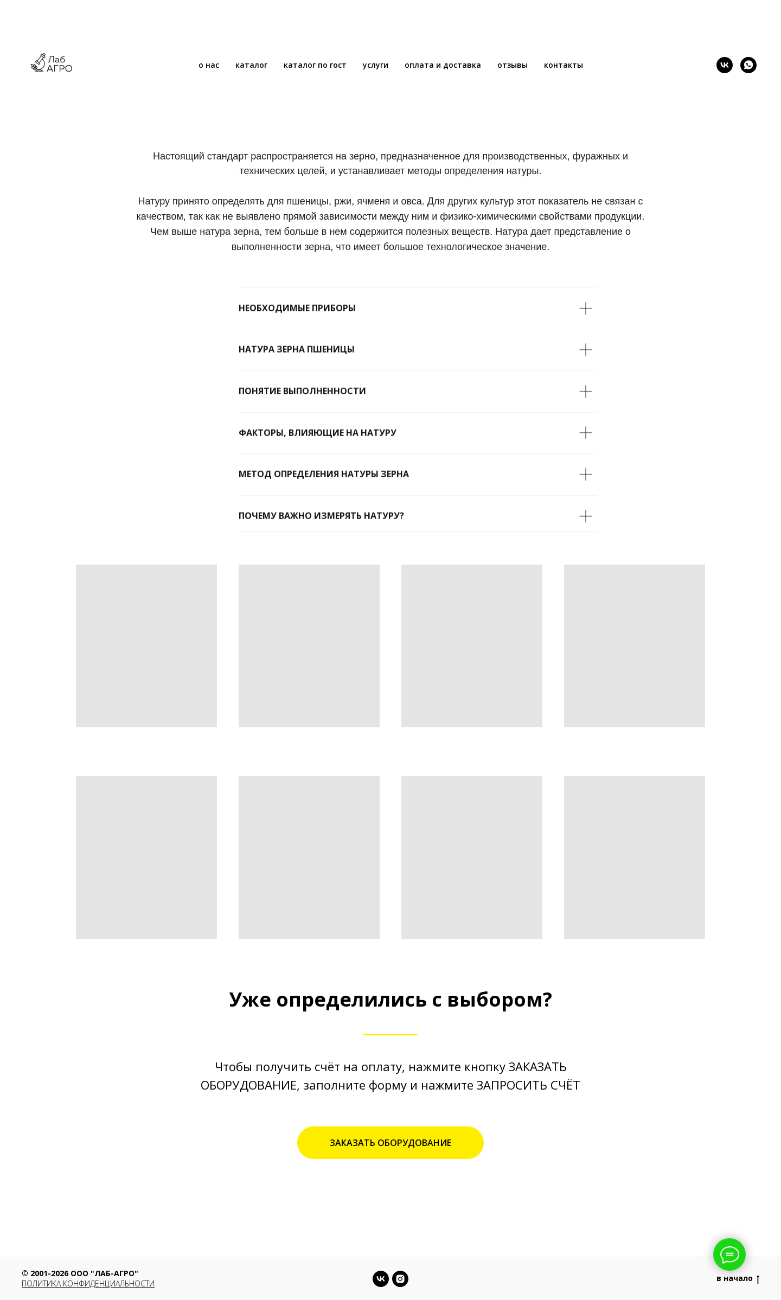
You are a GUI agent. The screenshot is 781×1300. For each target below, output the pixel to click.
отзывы (512, 65)
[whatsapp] (748, 65)
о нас (209, 65)
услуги (375, 65)
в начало (737, 1278)
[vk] (724, 65)
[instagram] (400, 1279)
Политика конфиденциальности (88, 1283)
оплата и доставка (443, 65)
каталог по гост (315, 65)
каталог (251, 65)
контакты (563, 65)
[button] (390, 1142)
